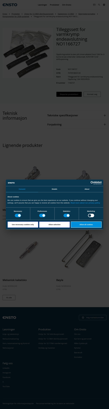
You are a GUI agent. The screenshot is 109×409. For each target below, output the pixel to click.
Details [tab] (54, 189)
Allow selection (54, 224)
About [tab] (87, 189)
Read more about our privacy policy (85, 203)
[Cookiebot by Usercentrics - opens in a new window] (92, 182)
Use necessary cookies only (23, 224)
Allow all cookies (86, 224)
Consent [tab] (22, 189)
